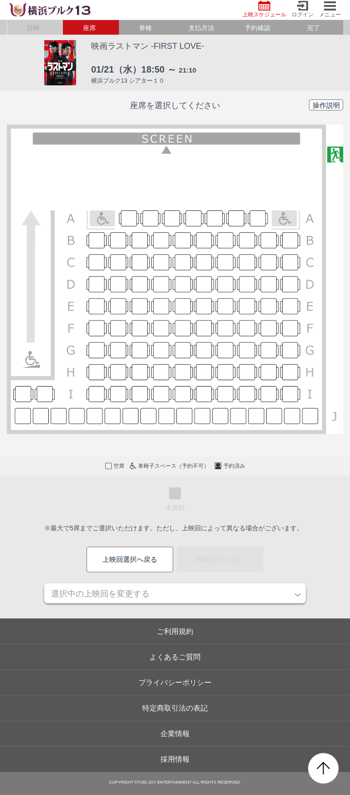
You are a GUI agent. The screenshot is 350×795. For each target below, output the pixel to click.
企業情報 (175, 733)
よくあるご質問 (175, 657)
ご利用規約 (175, 631)
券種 (145, 27)
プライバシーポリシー (175, 682)
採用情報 (175, 759)
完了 (313, 27)
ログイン (303, 9)
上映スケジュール (264, 9)
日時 (33, 27)
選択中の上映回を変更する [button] (100, 593)
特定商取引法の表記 (175, 708)
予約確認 (257, 27)
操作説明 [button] (326, 105)
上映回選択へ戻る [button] (130, 559)
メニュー (330, 9)
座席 (89, 27)
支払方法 (201, 27)
